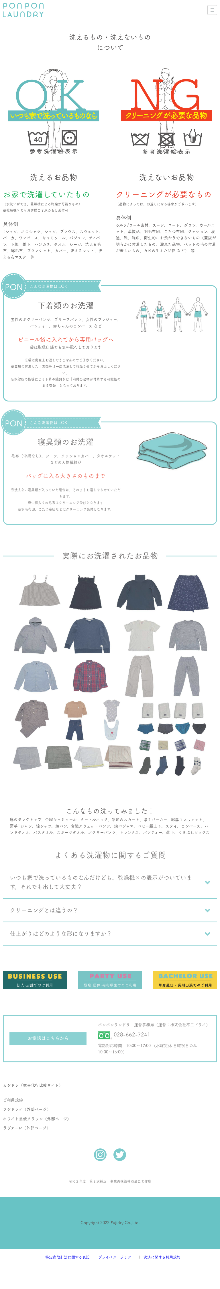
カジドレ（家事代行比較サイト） (33, 1067)
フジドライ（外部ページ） (27, 1093)
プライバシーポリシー (116, 1257)
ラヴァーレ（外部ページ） (26, 1111)
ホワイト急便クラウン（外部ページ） (37, 1102)
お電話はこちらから (48, 1021)
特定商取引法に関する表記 (67, 1257)
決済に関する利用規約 (162, 1257)
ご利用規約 (13, 1084)
